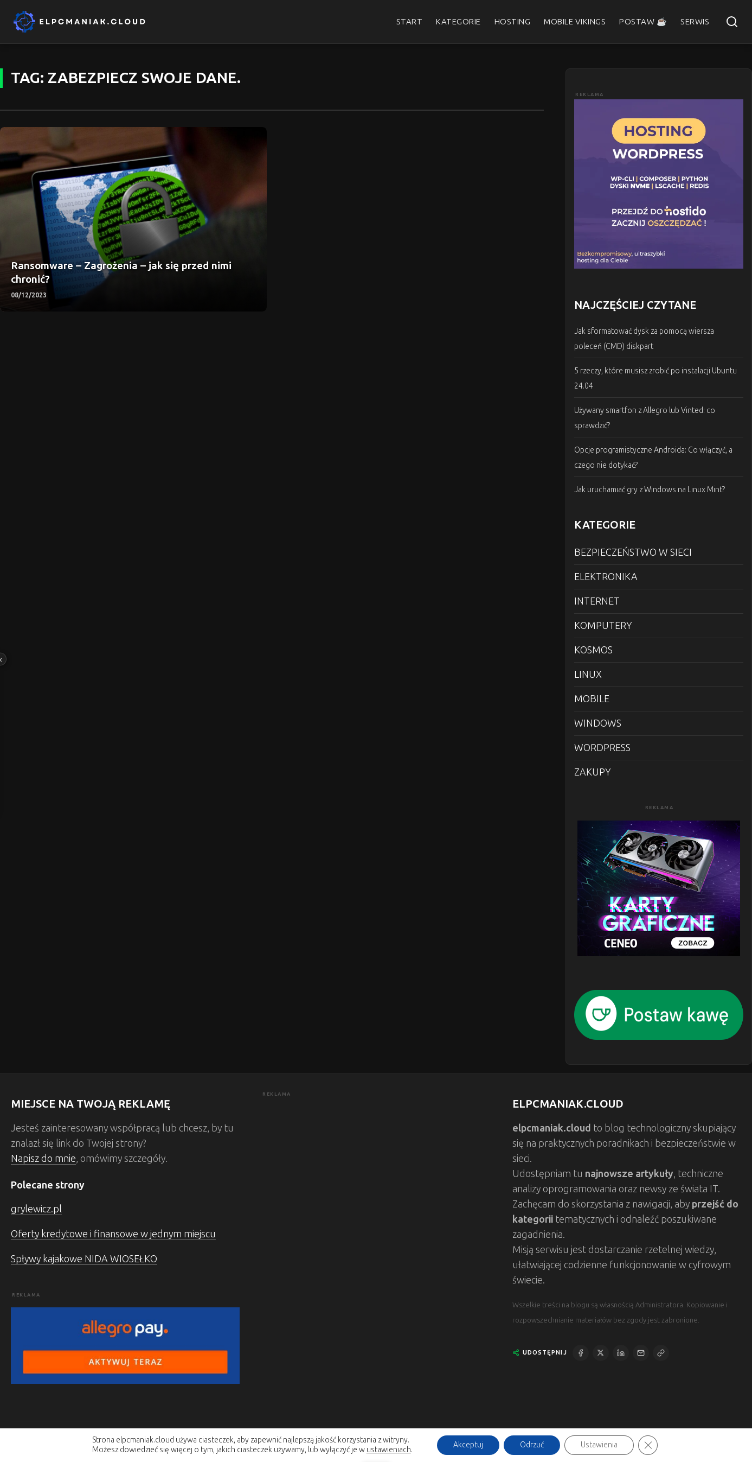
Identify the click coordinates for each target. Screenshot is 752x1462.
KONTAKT (627, 1444)
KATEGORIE (458, 22)
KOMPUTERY (603, 626)
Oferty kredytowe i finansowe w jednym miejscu (113, 1234)
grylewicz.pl (36, 1209)
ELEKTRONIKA (606, 577)
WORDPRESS (602, 748)
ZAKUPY (592, 772)
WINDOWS (597, 723)
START (409, 22)
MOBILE (591, 699)
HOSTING (512, 22)
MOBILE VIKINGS (575, 22)
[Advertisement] (375, 1175)
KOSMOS (593, 650)
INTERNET (597, 601)
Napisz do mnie (43, 1159)
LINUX (588, 675)
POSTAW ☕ (643, 22)
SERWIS (694, 22)
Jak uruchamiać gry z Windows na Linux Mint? (649, 489)
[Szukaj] (732, 21)
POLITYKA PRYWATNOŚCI (698, 1444)
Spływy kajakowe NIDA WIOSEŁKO (84, 1259)
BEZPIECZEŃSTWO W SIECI (633, 552)
